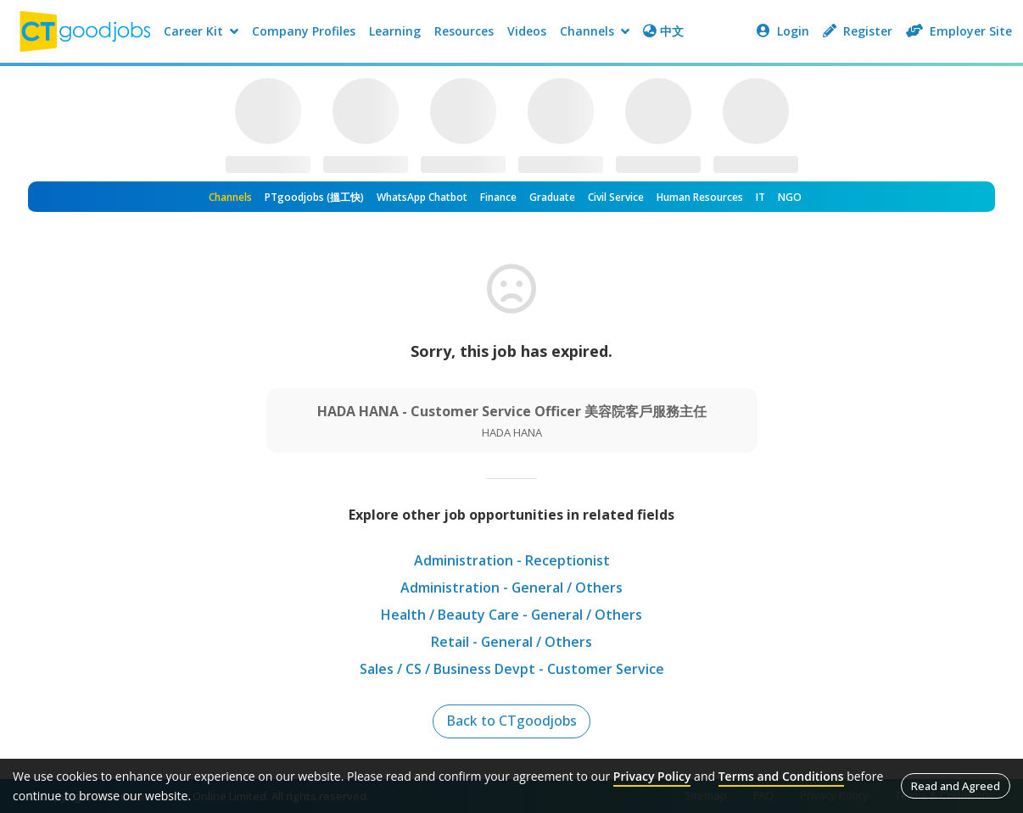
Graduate (552, 197)
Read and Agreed (955, 786)
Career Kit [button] (201, 31)
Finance (498, 197)
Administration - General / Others (511, 587)
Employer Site (959, 31)
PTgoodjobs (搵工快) (314, 197)
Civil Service (616, 197)
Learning (395, 31)
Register (857, 31)
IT (760, 197)
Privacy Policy (652, 776)
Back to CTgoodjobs (512, 721)
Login (783, 31)
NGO (790, 197)
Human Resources (700, 197)
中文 (663, 31)
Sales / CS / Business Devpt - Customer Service (512, 669)
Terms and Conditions (781, 776)
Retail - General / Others (512, 641)
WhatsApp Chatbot (422, 197)
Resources (464, 31)
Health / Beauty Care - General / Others (512, 614)
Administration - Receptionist (512, 560)
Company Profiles (303, 31)
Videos (526, 31)
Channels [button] (594, 31)
